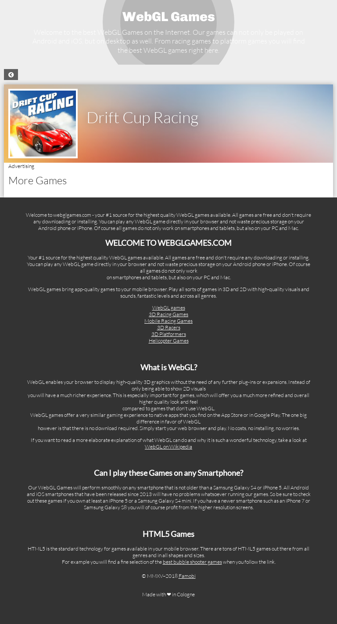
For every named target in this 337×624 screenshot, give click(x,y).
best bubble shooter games (192, 561)
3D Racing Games (168, 314)
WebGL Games (168, 17)
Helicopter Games (169, 340)
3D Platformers (168, 334)
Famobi (187, 576)
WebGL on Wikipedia (168, 446)
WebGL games (168, 307)
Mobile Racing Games (168, 320)
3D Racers (168, 327)
